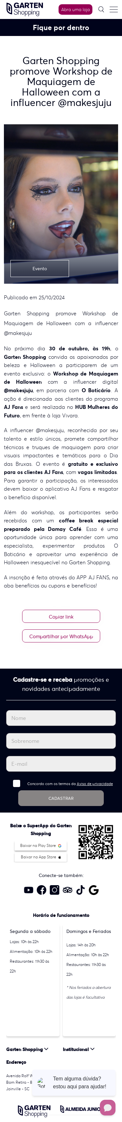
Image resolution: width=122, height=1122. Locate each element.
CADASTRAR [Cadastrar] (61, 798)
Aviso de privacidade (95, 783)
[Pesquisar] (101, 9)
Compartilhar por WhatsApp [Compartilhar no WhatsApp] (61, 636)
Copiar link (61, 617)
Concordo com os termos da (70, 783)
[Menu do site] (113, 9)
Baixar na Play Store (40, 845)
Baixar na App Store (41, 856)
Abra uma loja (75, 9)
